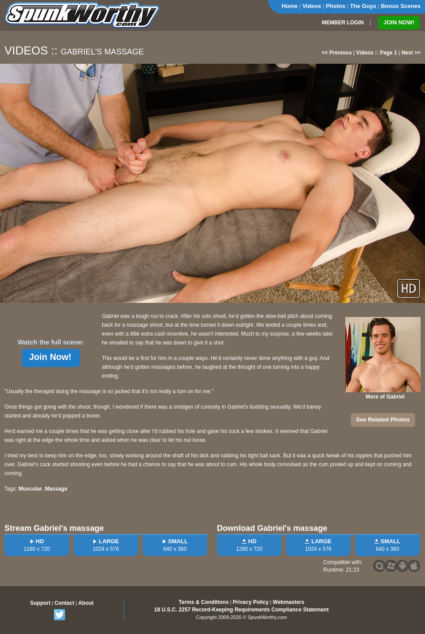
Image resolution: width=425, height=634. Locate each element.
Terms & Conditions (204, 602)
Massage (56, 489)
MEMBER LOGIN (343, 22)
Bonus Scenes (401, 6)
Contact (64, 603)
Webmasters (288, 602)
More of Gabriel (385, 397)
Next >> (411, 53)
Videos (311, 6)
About (86, 603)
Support (40, 603)
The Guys (363, 6)
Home (290, 6)
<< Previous (337, 53)
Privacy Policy (251, 602)
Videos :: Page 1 (376, 53)
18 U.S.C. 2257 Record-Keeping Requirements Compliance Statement (241, 610)
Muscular (30, 489)
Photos (335, 6)
